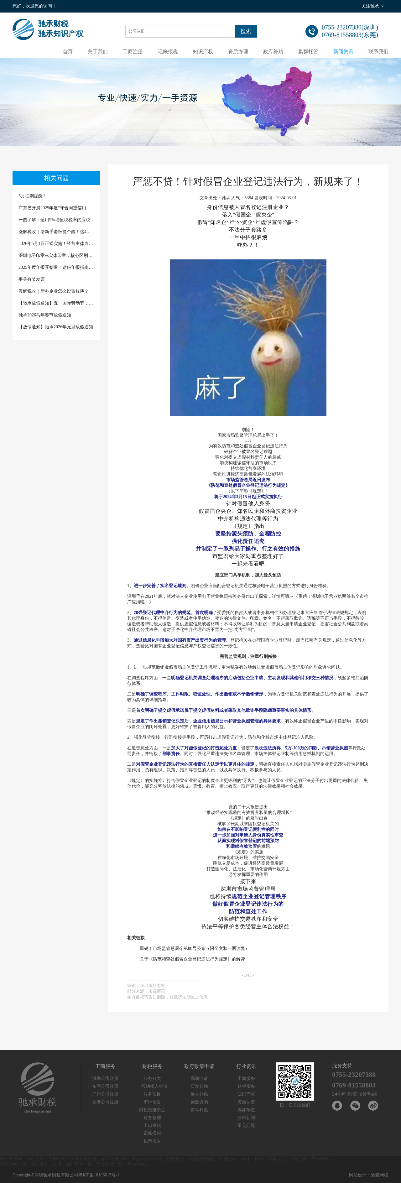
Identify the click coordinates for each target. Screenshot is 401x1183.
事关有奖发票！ (33, 279)
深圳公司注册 (105, 1078)
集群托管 (308, 51)
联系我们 (378, 51)
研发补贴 (199, 1086)
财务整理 (152, 1117)
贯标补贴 (199, 1109)
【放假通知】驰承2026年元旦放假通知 (55, 327)
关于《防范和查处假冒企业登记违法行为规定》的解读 (192, 959)
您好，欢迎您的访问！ (34, 6)
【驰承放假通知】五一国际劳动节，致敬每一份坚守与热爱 (56, 303)
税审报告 (152, 1141)
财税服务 (246, 1086)
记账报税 (168, 51)
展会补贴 (199, 1094)
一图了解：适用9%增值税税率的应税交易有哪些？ (56, 219)
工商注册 (133, 51)
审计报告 (152, 1102)
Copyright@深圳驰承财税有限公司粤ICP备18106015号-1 (66, 1175)
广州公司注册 (105, 1094)
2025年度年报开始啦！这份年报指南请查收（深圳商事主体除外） (56, 267)
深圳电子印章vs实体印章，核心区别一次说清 (56, 255)
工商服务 (246, 1078)
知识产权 (203, 51)
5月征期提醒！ (32, 196)
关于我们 (98, 51)
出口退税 (152, 1125)
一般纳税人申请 (152, 1086)
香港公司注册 (105, 1102)
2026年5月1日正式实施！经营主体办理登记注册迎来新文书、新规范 (56, 243)
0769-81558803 (354, 1085)
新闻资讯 (343, 51)
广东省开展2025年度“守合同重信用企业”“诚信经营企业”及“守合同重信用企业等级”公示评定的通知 (56, 208)
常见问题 (246, 1125)
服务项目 (152, 1094)
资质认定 (246, 1102)
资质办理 (238, 51)
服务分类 (152, 1078)
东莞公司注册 (105, 1086)
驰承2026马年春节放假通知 (44, 315)
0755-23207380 (354, 1074)
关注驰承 (370, 6)
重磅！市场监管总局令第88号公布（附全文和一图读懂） (194, 948)
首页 (68, 51)
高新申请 (199, 1078)
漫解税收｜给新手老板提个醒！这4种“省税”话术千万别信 (56, 231)
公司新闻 (246, 1117)
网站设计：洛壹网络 (368, 1175)
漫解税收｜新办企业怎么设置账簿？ (53, 291)
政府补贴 (273, 51)
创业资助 (199, 1102)
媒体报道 (246, 1109)
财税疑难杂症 (152, 1109)
